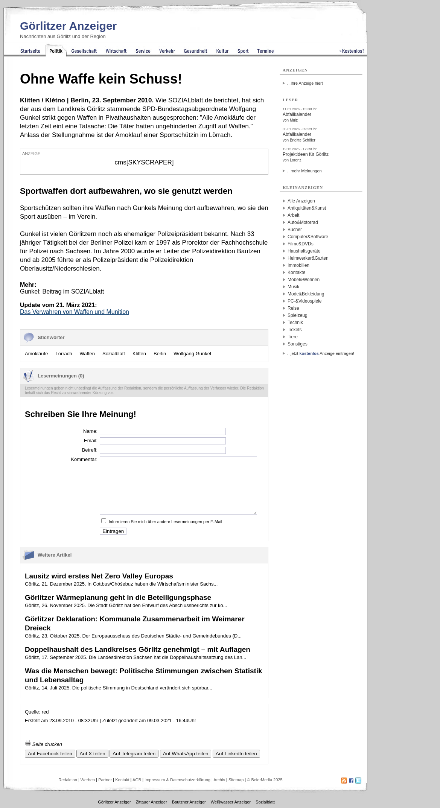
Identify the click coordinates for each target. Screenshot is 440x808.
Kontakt (122, 780)
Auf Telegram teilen (134, 753)
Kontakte (296, 272)
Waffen (87, 353)
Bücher (295, 229)
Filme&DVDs (301, 244)
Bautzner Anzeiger (189, 802)
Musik (293, 287)
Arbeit (293, 215)
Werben (88, 780)
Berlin (160, 353)
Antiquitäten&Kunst (307, 208)
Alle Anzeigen (301, 201)
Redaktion (67, 780)
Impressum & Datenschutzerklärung (177, 780)
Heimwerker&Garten (308, 258)
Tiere (293, 337)
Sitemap (236, 780)
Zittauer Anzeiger (151, 802)
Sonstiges (298, 344)
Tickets (295, 330)
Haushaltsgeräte (304, 251)
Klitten (139, 353)
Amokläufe (36, 353)
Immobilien (298, 265)
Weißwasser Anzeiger (231, 802)
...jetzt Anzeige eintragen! (320, 353)
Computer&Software (308, 237)
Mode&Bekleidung (306, 294)
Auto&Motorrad (303, 222)
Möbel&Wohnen (304, 280)
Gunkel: (62, 291)
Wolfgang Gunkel (192, 353)
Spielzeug (298, 315)
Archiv (219, 780)
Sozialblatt (113, 353)
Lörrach (63, 353)
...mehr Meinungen (304, 171)
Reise (293, 308)
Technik (295, 322)
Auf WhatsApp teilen (186, 753)
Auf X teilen (92, 753)
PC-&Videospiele (305, 301)
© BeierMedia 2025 (264, 780)
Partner (105, 780)
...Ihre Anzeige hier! (305, 83)
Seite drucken (43, 744)
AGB (136, 780)
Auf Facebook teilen (50, 753)
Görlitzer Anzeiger (68, 25)
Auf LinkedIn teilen (236, 753)
